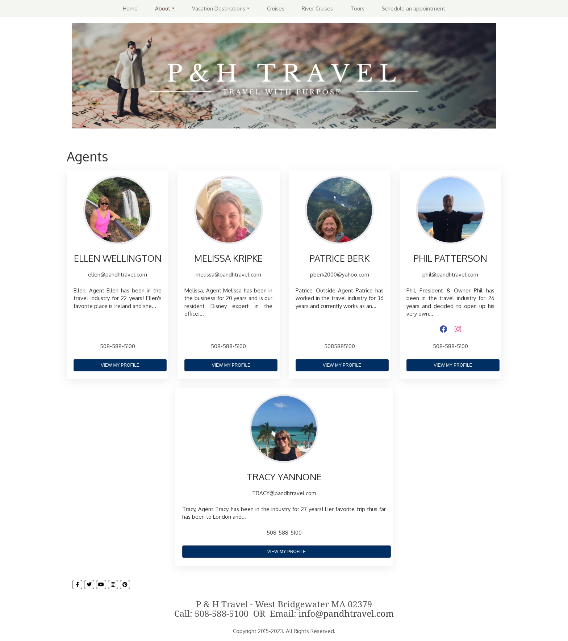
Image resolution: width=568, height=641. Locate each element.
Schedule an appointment (413, 8)
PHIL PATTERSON (450, 258)
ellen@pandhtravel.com (117, 274)
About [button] (162, 8)
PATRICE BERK (339, 258)
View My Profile (120, 365)
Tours (357, 8)
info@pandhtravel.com (346, 613)
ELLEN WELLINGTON (118, 258)
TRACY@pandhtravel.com (284, 493)
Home (130, 8)
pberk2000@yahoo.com (339, 274)
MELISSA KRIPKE (228, 258)
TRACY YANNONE (284, 476)
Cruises (275, 8)
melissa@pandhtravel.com (228, 274)
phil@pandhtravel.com (450, 274)
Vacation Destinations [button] (218, 8)
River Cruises (317, 8)
